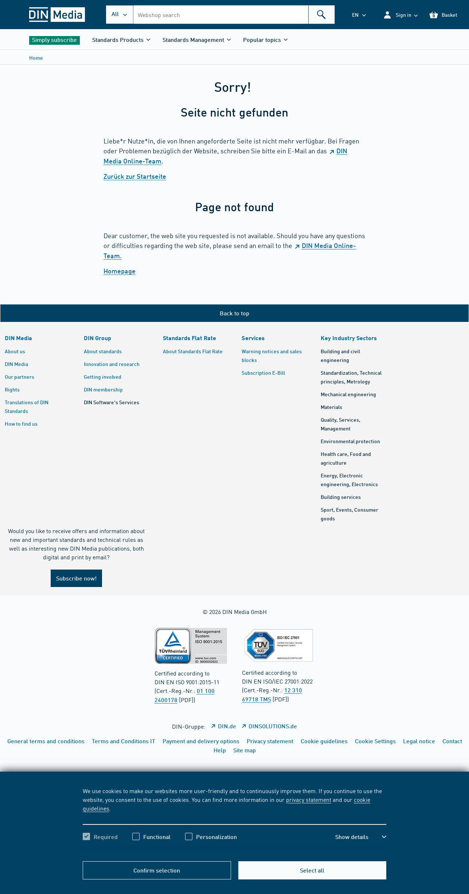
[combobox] (234, 14)
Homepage (119, 271)
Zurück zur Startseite (134, 176)
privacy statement (308, 799)
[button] (400, 14)
